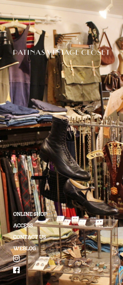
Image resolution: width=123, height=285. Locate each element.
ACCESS (23, 225)
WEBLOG (24, 248)
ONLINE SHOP (30, 213)
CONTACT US (29, 236)
